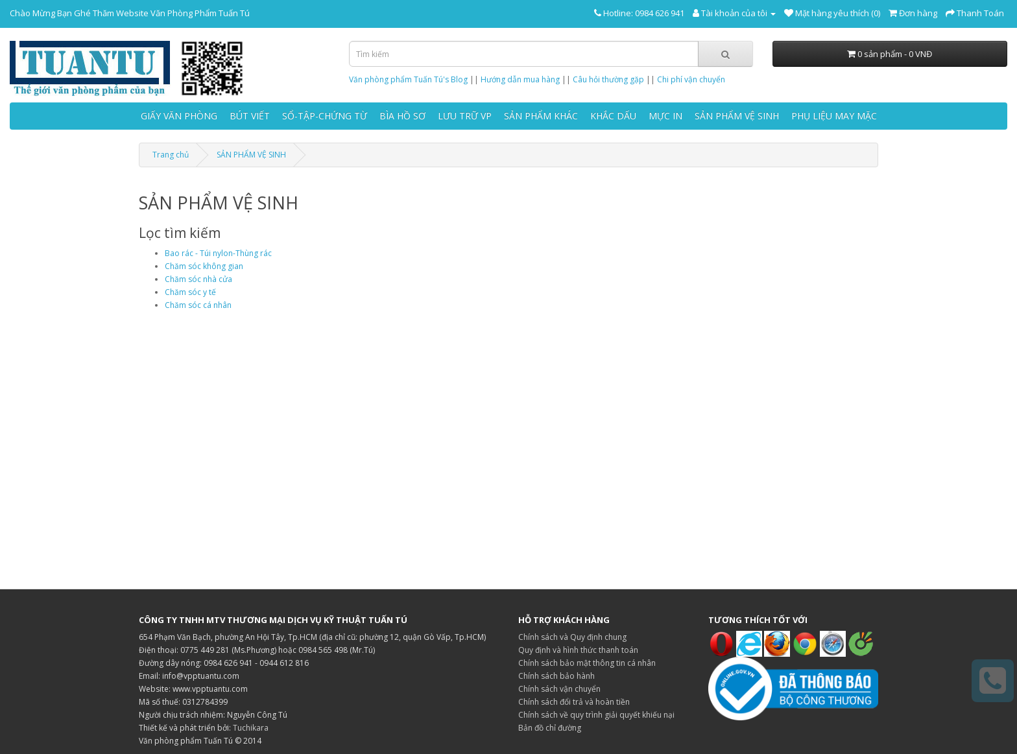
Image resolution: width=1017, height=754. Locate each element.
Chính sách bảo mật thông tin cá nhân (587, 662)
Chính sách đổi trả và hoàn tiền (574, 701)
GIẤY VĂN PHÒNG (179, 116)
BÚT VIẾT (250, 116)
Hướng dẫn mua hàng (520, 79)
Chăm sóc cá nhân (198, 305)
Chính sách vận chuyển (559, 688)
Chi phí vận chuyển (691, 79)
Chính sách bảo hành (556, 675)
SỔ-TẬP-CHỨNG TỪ (324, 116)
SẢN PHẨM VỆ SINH (737, 116)
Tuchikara (251, 727)
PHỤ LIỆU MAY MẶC (834, 116)
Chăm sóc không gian (204, 266)
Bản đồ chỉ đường (549, 727)
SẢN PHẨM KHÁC (541, 116)
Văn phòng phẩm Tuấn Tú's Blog (408, 79)
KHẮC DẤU (613, 116)
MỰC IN (665, 116)
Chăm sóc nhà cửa (198, 279)
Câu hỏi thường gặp (608, 79)
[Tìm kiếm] (725, 54)
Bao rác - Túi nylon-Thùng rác (218, 253)
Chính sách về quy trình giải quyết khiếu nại (596, 714)
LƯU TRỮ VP (465, 116)
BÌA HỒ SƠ (402, 116)
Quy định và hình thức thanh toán (578, 649)
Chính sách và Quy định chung (572, 636)
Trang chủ (170, 154)
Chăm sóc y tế (190, 292)
